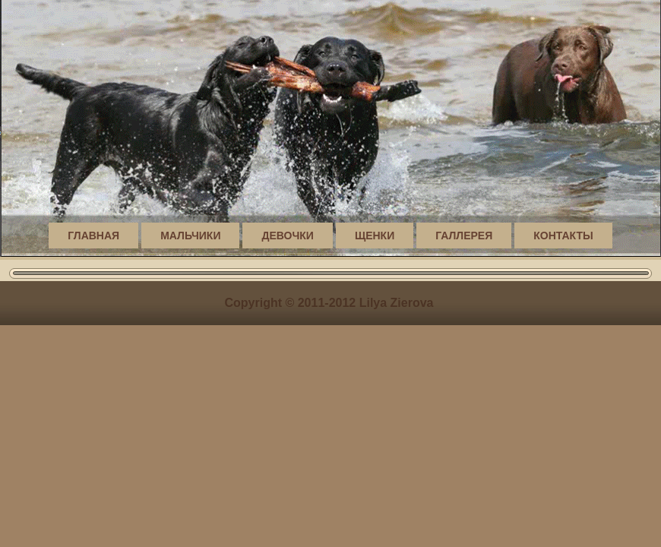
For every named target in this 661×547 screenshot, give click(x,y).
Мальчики (190, 235)
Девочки (287, 235)
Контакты (563, 235)
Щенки (374, 235)
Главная (93, 235)
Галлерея (463, 235)
